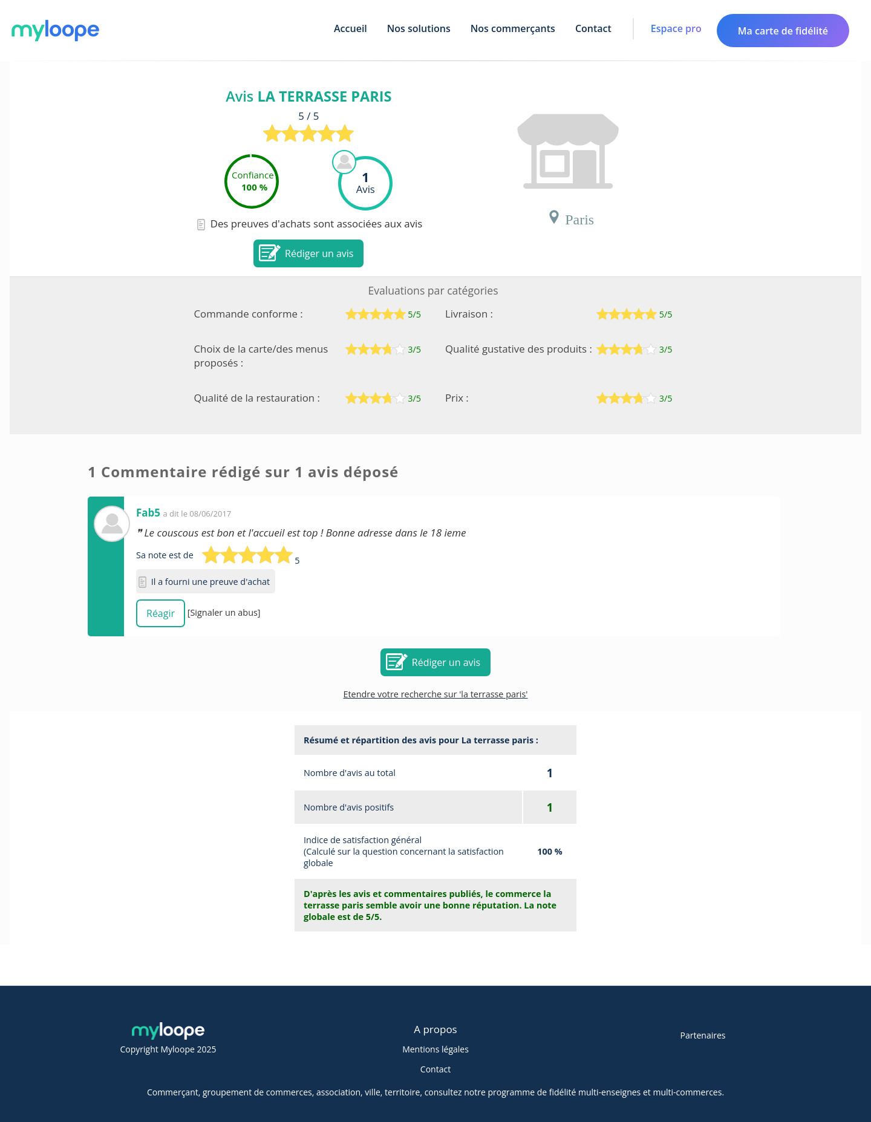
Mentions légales (435, 1049)
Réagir (160, 613)
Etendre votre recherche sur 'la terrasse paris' (435, 694)
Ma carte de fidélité (783, 31)
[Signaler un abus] (224, 612)
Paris (570, 217)
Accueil (350, 28)
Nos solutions (419, 28)
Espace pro (676, 28)
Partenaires (703, 1035)
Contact (593, 28)
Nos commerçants (513, 28)
